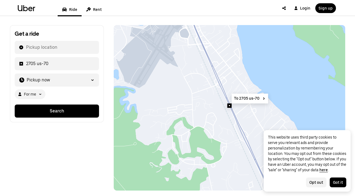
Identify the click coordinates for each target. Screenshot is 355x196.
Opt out (316, 182)
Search (57, 111)
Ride (69, 9)
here (323, 170)
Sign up (326, 8)
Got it (338, 182)
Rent (94, 9)
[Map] (229, 108)
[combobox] (49, 63)
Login (302, 8)
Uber (26, 8)
